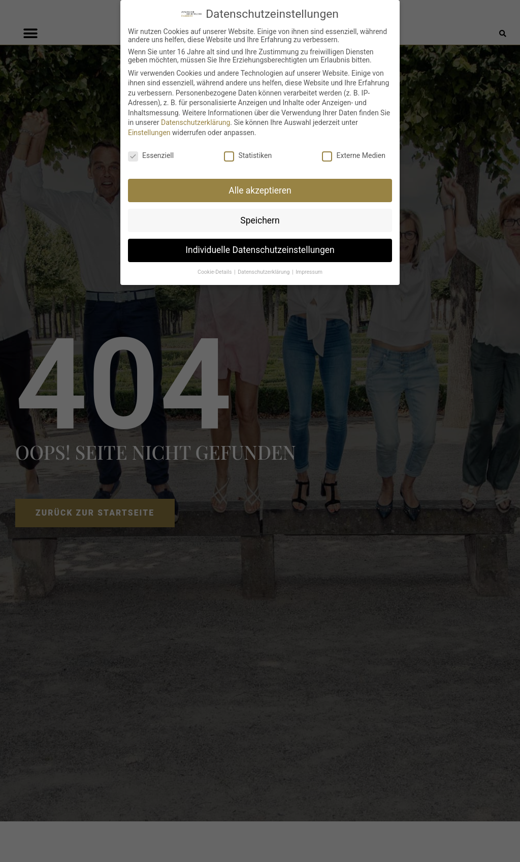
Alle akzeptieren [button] (260, 190)
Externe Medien (353, 155)
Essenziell (151, 155)
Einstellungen (149, 133)
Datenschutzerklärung (195, 122)
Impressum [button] (309, 272)
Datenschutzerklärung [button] (264, 272)
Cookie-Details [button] (215, 272)
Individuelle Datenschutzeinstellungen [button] (259, 250)
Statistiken (248, 155)
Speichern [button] (259, 220)
